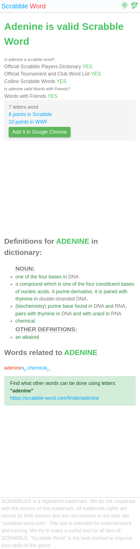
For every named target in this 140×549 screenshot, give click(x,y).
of (27, 277)
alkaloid (30, 337)
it (96, 291)
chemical (25, 321)
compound (31, 284)
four (43, 277)
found (81, 306)
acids (43, 291)
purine (63, 291)
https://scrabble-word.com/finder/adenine (54, 398)
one (19, 277)
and (109, 306)
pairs (20, 313)
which (50, 284)
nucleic (28, 291)
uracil (98, 313)
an (18, 337)
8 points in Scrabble (30, 114)
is (60, 284)
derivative (81, 291)
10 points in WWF (28, 122)
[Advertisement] (70, 191)
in (65, 277)
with (123, 291)
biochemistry (31, 306)
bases (55, 277)
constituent (108, 284)
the (34, 277)
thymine (24, 299)
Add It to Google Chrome (39, 132)
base (68, 306)
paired (110, 291)
